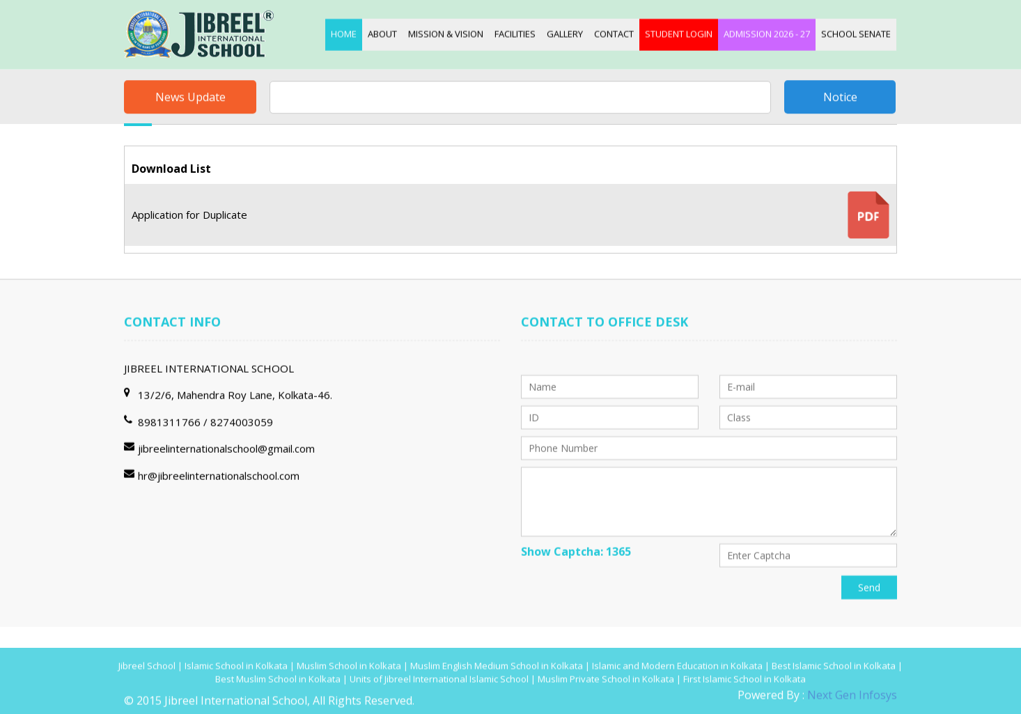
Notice (840, 98)
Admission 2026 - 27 (767, 32)
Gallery (565, 32)
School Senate (856, 32)
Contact (614, 32)
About (382, 32)
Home (344, 32)
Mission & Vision (445, 32)
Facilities (515, 32)
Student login (678, 32)
